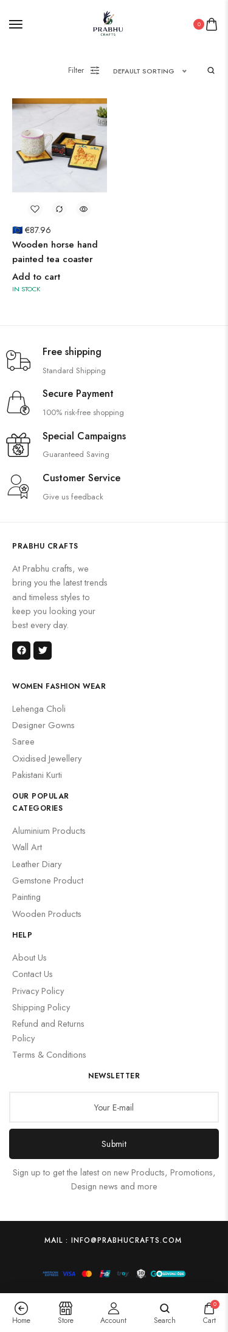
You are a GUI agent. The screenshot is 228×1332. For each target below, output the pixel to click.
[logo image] (109, 22)
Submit (114, 1143)
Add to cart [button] (36, 276)
